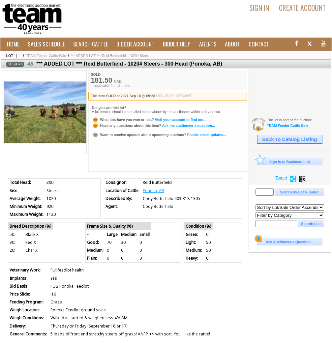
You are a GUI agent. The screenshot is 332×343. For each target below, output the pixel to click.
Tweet (281, 178)
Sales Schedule (46, 44)
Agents (208, 44)
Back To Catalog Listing (289, 139)
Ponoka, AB (153, 190)
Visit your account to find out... (149, 120)
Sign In (259, 7)
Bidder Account (135, 44)
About (232, 44)
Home (13, 44)
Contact (259, 44)
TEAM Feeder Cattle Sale (46, 56)
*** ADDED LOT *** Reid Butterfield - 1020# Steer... (111, 56)
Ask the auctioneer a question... (153, 126)
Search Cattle (90, 44)
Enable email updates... (159, 135)
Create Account (302, 7)
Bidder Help (177, 44)
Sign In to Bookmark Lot (283, 161)
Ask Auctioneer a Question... (285, 241)
